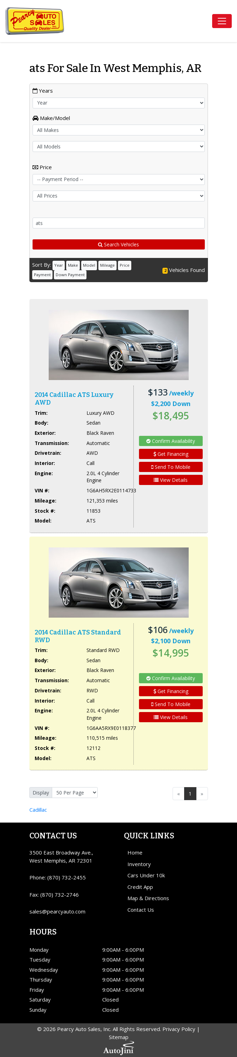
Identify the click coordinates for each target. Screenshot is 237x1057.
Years (43, 90)
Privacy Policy (178, 1028)
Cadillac (38, 809)
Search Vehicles (118, 244)
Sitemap (118, 1037)
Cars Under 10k (146, 875)
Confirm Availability (170, 441)
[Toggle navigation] (222, 21)
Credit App (140, 886)
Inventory (139, 863)
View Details (171, 480)
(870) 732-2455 (66, 877)
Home (134, 852)
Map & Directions (148, 898)
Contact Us (140, 909)
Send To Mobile (170, 467)
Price (42, 167)
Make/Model (51, 117)
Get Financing (170, 454)
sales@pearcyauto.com (57, 911)
